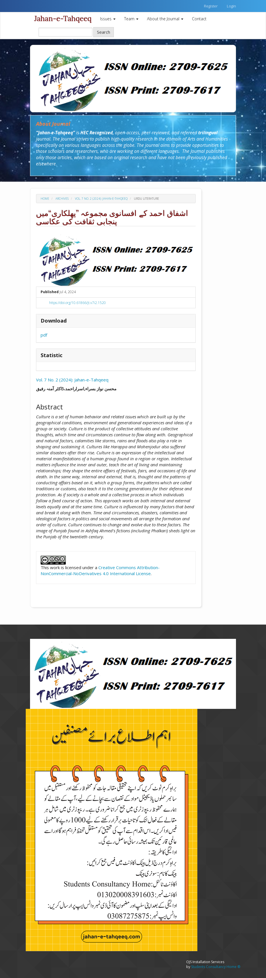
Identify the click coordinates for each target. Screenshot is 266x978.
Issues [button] (108, 18)
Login (231, 6)
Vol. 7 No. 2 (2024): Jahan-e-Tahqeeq (101, 199)
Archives (62, 199)
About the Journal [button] (165, 18)
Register (211, 6)
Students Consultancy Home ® (215, 966)
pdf (44, 335)
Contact (199, 18)
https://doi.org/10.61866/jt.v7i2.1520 (77, 302)
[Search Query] (65, 32)
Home (45, 199)
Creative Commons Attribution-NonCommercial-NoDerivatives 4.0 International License (100, 570)
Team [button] (131, 18)
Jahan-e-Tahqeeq (63, 18)
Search (103, 32)
